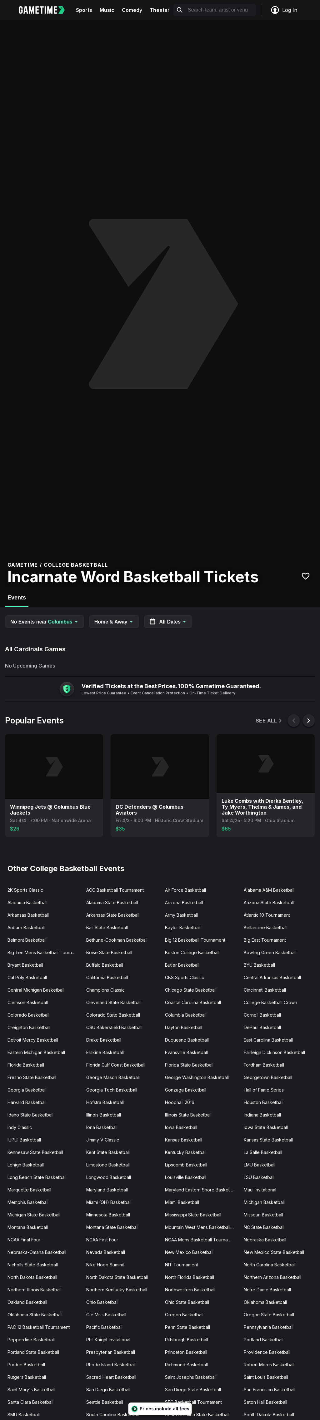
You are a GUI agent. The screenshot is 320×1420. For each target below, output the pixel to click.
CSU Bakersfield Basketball (114, 1027)
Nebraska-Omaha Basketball (37, 1252)
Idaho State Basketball (30, 1114)
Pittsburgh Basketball (186, 1339)
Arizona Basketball (184, 902)
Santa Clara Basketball (30, 1402)
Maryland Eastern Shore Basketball (201, 1189)
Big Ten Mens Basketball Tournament (44, 952)
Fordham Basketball (264, 1064)
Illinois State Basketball (188, 1114)
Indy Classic (20, 1127)
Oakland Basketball (27, 1302)
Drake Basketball (103, 1040)
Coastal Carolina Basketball (193, 1002)
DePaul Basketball (262, 1027)
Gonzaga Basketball (185, 1089)
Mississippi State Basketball (193, 1214)
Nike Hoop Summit (105, 1264)
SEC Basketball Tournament (193, 1402)
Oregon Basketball (184, 1314)
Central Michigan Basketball (36, 990)
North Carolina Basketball (270, 1264)
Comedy (132, 10)
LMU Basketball (259, 1164)
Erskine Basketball (105, 1052)
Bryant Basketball (25, 965)
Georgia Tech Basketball (111, 1089)
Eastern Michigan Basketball (36, 1052)
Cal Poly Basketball (27, 977)
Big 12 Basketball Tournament (195, 940)
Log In (283, 10)
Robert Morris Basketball (269, 1364)
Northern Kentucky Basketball (116, 1289)
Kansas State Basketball (268, 1139)
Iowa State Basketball (266, 1127)
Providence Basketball (267, 1352)
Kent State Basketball (108, 1152)
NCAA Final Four (24, 1239)
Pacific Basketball (104, 1327)
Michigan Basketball (264, 1202)
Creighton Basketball (29, 1027)
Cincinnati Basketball (265, 990)
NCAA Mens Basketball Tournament (201, 1239)
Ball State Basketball (107, 927)
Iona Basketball (102, 1127)
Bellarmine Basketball (266, 927)
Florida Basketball (26, 1064)
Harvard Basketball (27, 1102)
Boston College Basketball (192, 952)
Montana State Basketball (112, 1227)
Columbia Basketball (186, 1015)
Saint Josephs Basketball (191, 1377)
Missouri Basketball (263, 1214)
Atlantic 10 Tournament (267, 915)
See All (269, 721)
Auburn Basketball (26, 927)
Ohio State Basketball (187, 1302)
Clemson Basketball (28, 1002)
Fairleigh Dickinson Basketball (274, 1052)
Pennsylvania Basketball (268, 1327)
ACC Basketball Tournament (115, 890)
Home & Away (114, 621)
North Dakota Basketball (32, 1277)
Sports (84, 10)
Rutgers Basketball (27, 1377)
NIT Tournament (181, 1264)
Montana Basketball (28, 1227)
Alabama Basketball (28, 902)
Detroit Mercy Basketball (33, 1040)
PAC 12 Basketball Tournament (39, 1327)
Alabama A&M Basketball (269, 890)
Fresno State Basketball (32, 1077)
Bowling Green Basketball (270, 952)
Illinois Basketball (103, 1114)
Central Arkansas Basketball (272, 977)
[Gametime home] (45, 10)
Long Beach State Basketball (37, 1177)
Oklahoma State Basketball (35, 1314)
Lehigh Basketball (26, 1164)
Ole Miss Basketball (106, 1314)
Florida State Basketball (189, 1064)
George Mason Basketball (113, 1077)
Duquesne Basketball (187, 1040)
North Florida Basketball (189, 1277)
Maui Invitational (260, 1189)
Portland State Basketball (33, 1352)
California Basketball (107, 977)
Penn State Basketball (187, 1327)
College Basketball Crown (270, 1002)
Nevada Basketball (105, 1252)
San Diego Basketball (108, 1389)
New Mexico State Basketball (274, 1252)
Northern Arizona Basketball (272, 1277)
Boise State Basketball (109, 952)
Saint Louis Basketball (266, 1377)
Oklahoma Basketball (265, 1302)
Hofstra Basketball (105, 1102)
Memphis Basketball (28, 1202)
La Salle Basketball (263, 1152)
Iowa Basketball (181, 1127)
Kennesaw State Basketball (35, 1152)
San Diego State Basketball (193, 1389)
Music (107, 10)
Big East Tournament (265, 940)
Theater (160, 10)
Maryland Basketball (107, 1189)
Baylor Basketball (183, 927)
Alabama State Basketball (112, 902)
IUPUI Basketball (24, 1139)
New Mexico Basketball (189, 1252)
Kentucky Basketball (186, 1152)
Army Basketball (181, 915)
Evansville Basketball (186, 1052)
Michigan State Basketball (34, 1214)
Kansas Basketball (183, 1139)
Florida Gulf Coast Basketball (115, 1064)
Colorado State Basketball (113, 1015)
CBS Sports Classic (184, 977)
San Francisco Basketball (269, 1389)
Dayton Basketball (183, 1027)
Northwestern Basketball (190, 1289)
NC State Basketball (264, 1227)
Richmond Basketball (186, 1364)
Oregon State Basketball (269, 1314)
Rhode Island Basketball (111, 1364)
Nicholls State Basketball (33, 1264)
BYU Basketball (259, 965)
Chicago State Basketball (191, 990)
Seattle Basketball (104, 1402)
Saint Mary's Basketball (31, 1389)
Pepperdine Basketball (31, 1339)
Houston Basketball (263, 1102)
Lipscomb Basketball (186, 1164)
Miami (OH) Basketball (109, 1202)
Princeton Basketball (186, 1352)
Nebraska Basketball (265, 1239)
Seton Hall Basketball (265, 1402)
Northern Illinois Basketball (35, 1289)
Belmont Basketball (27, 940)
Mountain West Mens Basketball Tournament (202, 1227)
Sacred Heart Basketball (111, 1377)
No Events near (44, 622)
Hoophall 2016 (179, 1102)
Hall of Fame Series (264, 1089)
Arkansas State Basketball (112, 915)
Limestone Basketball (108, 1164)
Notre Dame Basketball (267, 1289)
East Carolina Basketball (268, 1040)
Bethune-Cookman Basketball (117, 940)
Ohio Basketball (102, 1302)
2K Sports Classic (25, 890)
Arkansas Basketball (28, 915)
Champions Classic (105, 990)
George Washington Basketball (197, 1077)
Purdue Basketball (26, 1364)
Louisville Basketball (185, 1177)
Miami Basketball (182, 1202)
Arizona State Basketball (269, 902)
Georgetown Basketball (268, 1077)
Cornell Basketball (262, 1015)
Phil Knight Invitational (108, 1339)
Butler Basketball (182, 965)
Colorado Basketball (28, 1015)
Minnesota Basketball (108, 1214)
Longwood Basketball (108, 1177)
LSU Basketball (259, 1177)
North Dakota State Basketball (117, 1277)
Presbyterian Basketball (110, 1352)
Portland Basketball (263, 1339)
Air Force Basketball (185, 890)
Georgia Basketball (27, 1089)
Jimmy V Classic (102, 1139)
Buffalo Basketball (104, 965)
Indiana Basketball (262, 1114)
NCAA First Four (102, 1239)
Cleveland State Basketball (114, 1002)
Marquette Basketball (29, 1189)
